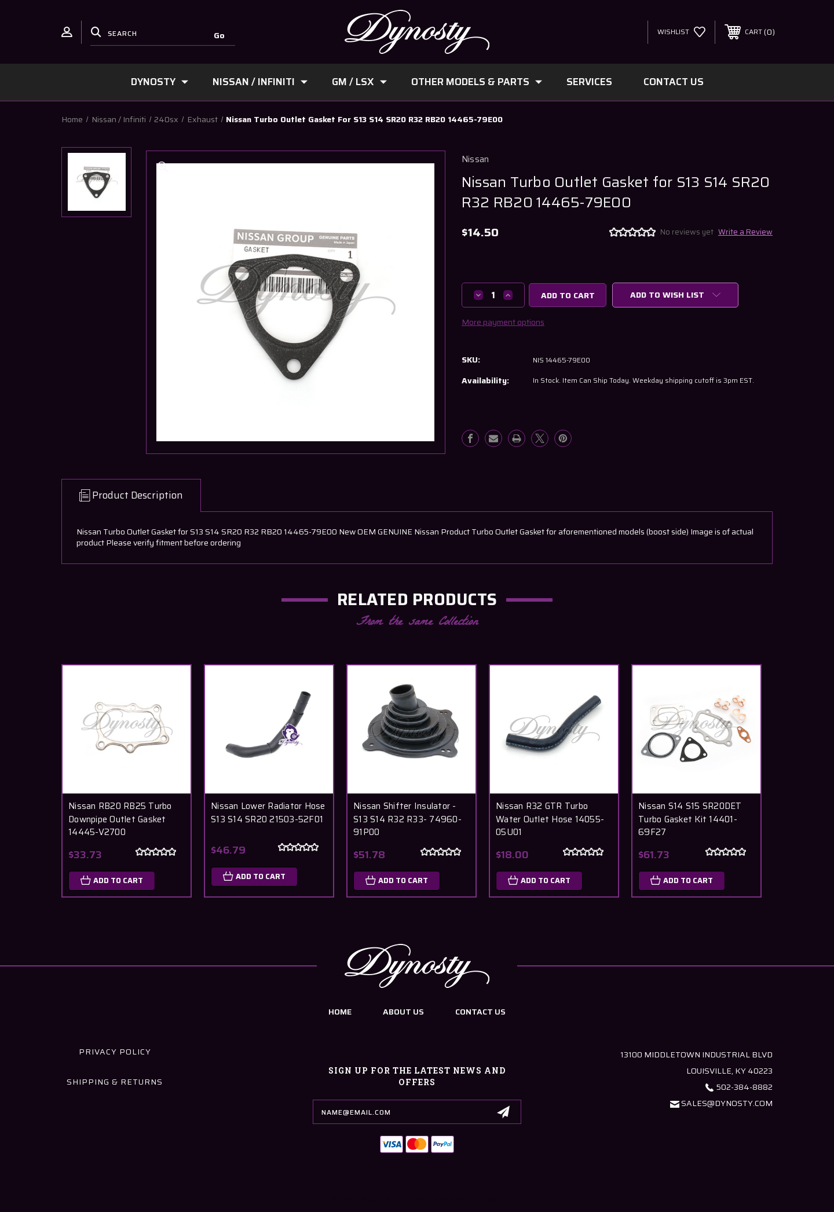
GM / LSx (359, 81)
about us (403, 1011)
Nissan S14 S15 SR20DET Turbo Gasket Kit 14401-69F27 (690, 819)
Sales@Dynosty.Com (727, 1103)
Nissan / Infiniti (260, 81)
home (340, 1011)
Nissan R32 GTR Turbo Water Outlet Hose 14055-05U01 (550, 819)
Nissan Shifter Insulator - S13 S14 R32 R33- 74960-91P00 (407, 819)
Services (589, 81)
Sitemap (488, 1199)
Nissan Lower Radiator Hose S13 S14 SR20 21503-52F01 (268, 813)
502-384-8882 (744, 1087)
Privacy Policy (115, 1052)
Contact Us (673, 81)
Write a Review (745, 232)
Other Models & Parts (476, 81)
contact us (480, 1011)
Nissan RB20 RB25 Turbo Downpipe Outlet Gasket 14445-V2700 (120, 819)
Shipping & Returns (115, 1082)
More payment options (503, 322)
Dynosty (159, 81)
